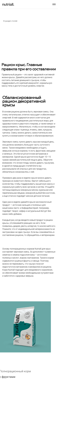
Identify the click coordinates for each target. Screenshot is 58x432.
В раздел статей (10, 21)
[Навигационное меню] (54, 4)
